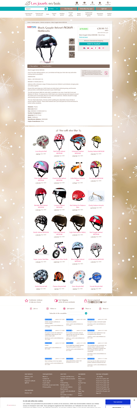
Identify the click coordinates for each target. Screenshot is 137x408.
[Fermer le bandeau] (134, 389)
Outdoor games (35, 22)
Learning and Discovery (67, 376)
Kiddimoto (35, 117)
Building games (64, 385)
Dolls (61, 380)
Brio (79, 376)
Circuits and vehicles (66, 387)
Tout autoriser (118, 391)
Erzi (79, 385)
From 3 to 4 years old (102, 382)
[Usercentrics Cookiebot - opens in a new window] (11, 404)
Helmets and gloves (45, 22)
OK (86, 313)
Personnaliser (118, 397)
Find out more (83, 37)
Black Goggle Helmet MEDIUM (59, 22)
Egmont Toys (82, 382)
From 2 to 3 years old (102, 380)
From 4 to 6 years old (102, 385)
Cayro (80, 380)
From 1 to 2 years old (102, 378)
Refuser (117, 403)
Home (28, 22)
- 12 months (99, 376)
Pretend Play (64, 382)
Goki (79, 387)
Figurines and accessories (67, 378)
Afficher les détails (29, 404)
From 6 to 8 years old (102, 387)
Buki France (81, 378)
